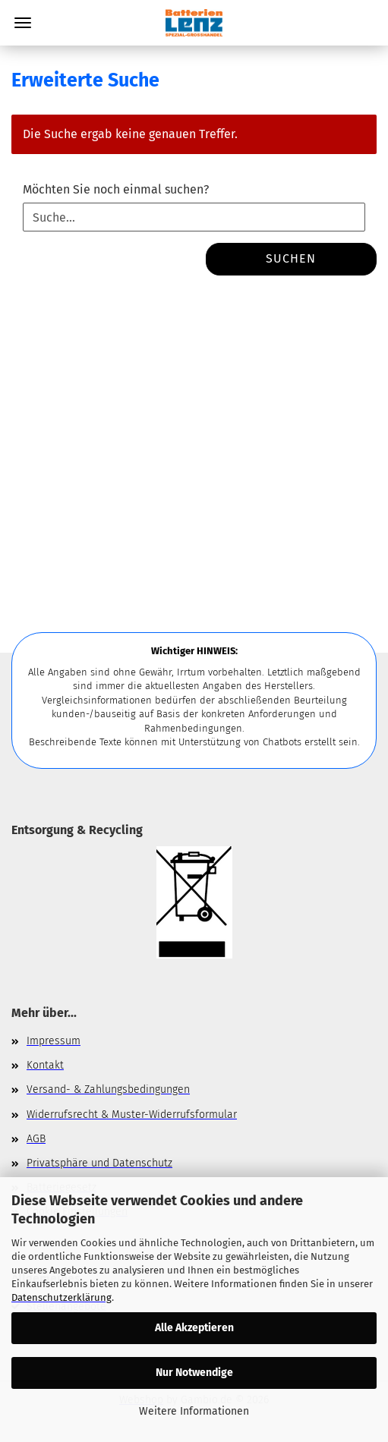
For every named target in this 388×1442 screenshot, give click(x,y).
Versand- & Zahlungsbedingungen (108, 1089)
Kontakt (45, 1065)
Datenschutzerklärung (61, 1297)
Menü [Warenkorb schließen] (22, 23)
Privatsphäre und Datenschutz (99, 1163)
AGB (36, 1138)
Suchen (291, 258)
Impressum (53, 1040)
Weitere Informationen (194, 1411)
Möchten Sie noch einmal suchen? (116, 189)
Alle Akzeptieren (194, 1327)
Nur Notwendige (194, 1372)
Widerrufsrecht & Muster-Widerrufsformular (132, 1114)
